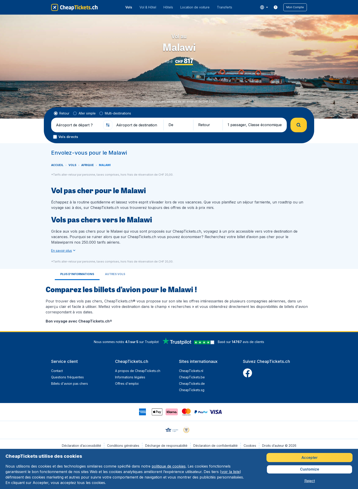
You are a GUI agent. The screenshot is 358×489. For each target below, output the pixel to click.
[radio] (61, 113)
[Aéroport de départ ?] (77, 125)
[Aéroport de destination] (138, 125)
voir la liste (230, 471)
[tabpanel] (179, 304)
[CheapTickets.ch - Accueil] (74, 7)
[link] (275, 7)
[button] (295, 7)
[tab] (77, 274)
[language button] (264, 7)
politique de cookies (169, 466)
